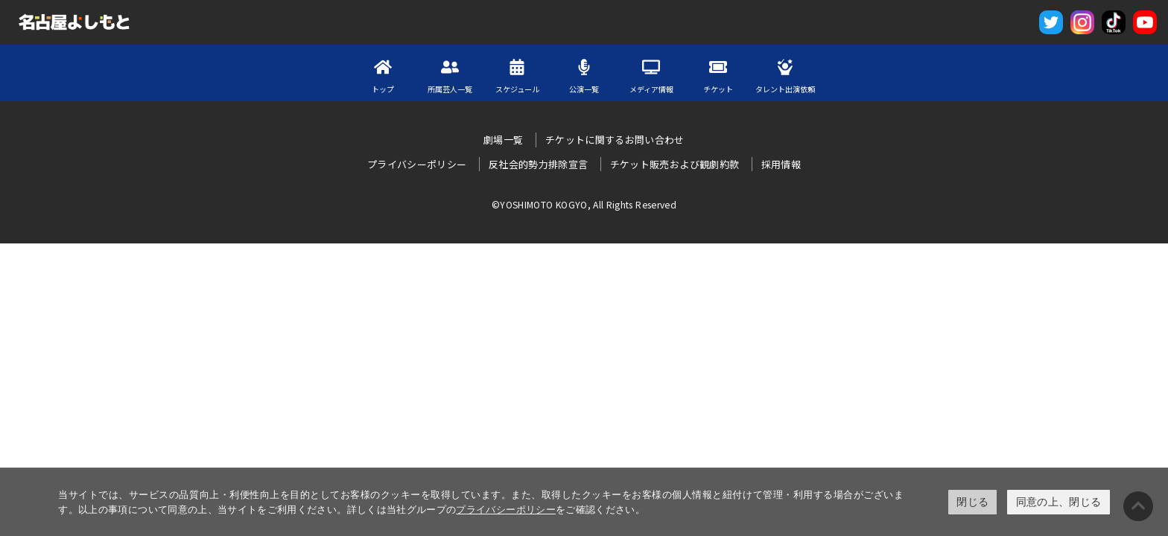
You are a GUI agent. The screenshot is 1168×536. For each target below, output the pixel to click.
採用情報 (781, 164)
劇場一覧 (503, 140)
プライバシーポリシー (506, 509)
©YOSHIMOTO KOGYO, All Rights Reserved (584, 204)
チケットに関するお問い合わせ (615, 140)
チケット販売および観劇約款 (675, 164)
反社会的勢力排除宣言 (538, 164)
